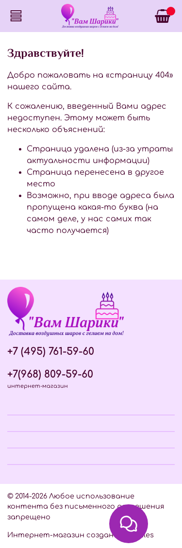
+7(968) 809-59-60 (50, 374)
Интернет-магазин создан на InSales (80, 535)
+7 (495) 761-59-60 (50, 351)
